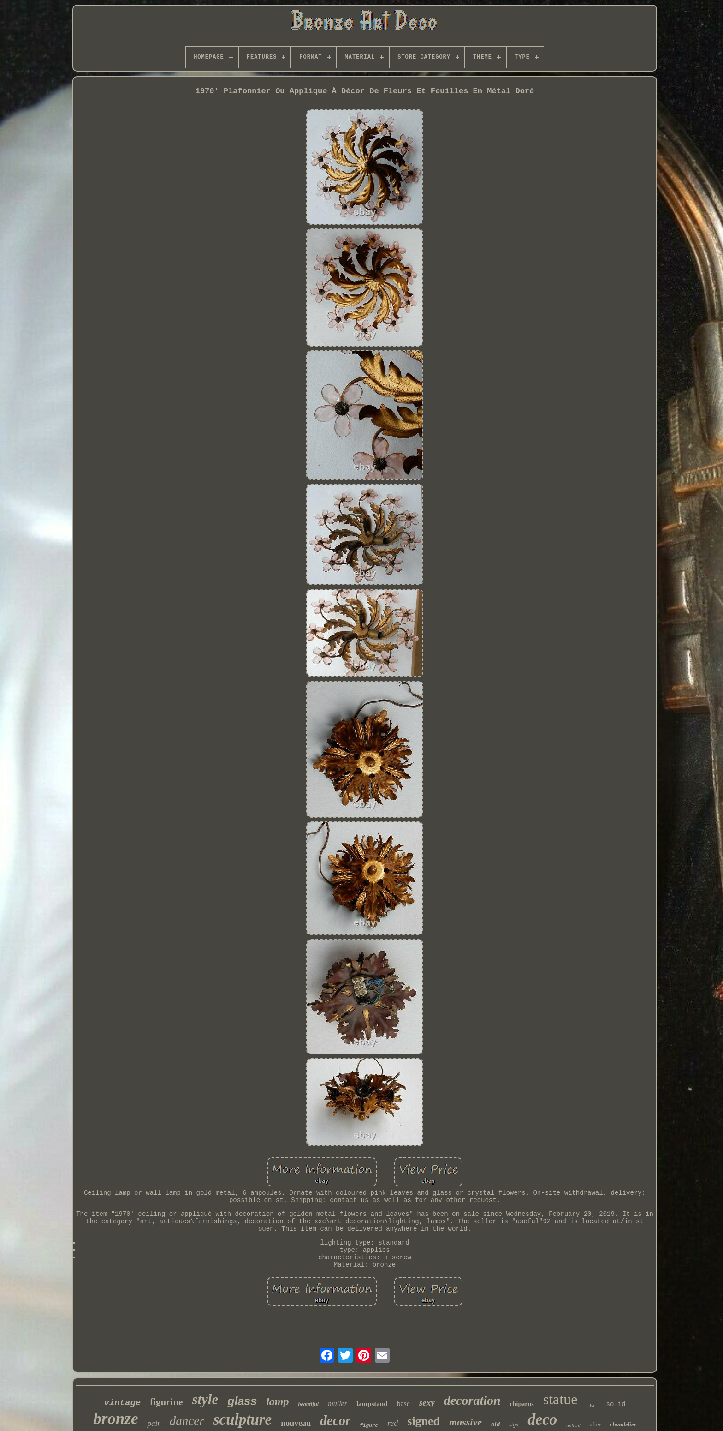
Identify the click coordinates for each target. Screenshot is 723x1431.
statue (560, 1399)
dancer (187, 1421)
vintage (122, 1403)
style (205, 1399)
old (495, 1424)
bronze (115, 1419)
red (392, 1423)
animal (573, 1425)
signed (423, 1421)
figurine (166, 1401)
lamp (277, 1401)
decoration (472, 1400)
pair (153, 1423)
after (595, 1424)
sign (513, 1424)
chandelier (623, 1424)
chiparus (522, 1404)
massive (465, 1422)
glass (242, 1401)
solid (616, 1404)
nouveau (296, 1423)
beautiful (308, 1404)
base (403, 1403)
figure (369, 1425)
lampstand (372, 1403)
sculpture (242, 1419)
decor (335, 1420)
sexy (427, 1402)
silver (592, 1405)
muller (337, 1403)
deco (542, 1419)
